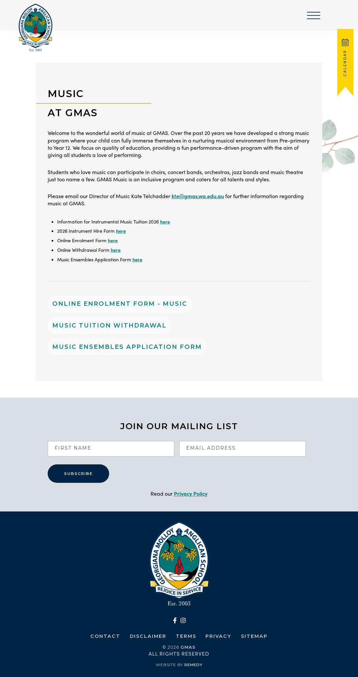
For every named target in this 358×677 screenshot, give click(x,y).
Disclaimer (148, 636)
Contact (105, 636)
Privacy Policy (190, 493)
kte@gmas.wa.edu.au (198, 196)
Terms (186, 636)
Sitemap (254, 636)
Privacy (218, 636)
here (165, 221)
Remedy (193, 665)
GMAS (188, 647)
